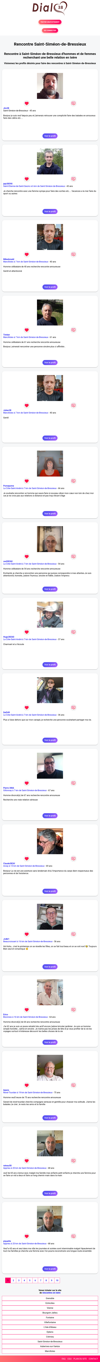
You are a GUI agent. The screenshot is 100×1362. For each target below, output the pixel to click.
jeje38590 (7, 183)
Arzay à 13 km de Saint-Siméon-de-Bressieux (23, 866)
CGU (69, 1359)
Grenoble (50, 1298)
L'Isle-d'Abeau (50, 1327)
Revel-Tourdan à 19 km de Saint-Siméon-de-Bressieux (27, 1092)
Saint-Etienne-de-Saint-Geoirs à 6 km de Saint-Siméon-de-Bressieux (34, 186)
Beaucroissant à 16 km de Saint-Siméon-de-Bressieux (27, 941)
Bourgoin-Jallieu (50, 1313)
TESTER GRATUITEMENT (50, 22)
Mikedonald (8, 259)
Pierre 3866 (8, 788)
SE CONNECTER (50, 30)
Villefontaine (50, 1322)
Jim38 (6, 108)
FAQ (63, 1359)
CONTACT (93, 1359)
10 (57, 1280)
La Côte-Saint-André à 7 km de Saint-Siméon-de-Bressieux (30, 488)
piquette (7, 1241)
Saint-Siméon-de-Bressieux (50, 1341)
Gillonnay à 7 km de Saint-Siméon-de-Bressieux (25, 790)
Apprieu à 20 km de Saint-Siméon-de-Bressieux (24, 1168)
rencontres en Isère (51, 1293)
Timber (6, 335)
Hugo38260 (8, 637)
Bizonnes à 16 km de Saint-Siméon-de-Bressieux (25, 1017)
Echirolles (50, 1303)
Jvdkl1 (6, 939)
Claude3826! (9, 863)
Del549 (6, 712)
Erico (5, 1014)
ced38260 (7, 561)
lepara (6, 1090)
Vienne (50, 1308)
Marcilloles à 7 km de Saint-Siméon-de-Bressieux (25, 261)
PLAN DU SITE (80, 1359)
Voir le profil (50, 136)
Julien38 (7, 410)
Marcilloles (50, 1351)
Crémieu (50, 1337)
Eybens (50, 1332)
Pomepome (8, 486)
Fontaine (50, 1317)
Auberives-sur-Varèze (50, 1346)
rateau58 (7, 1165)
